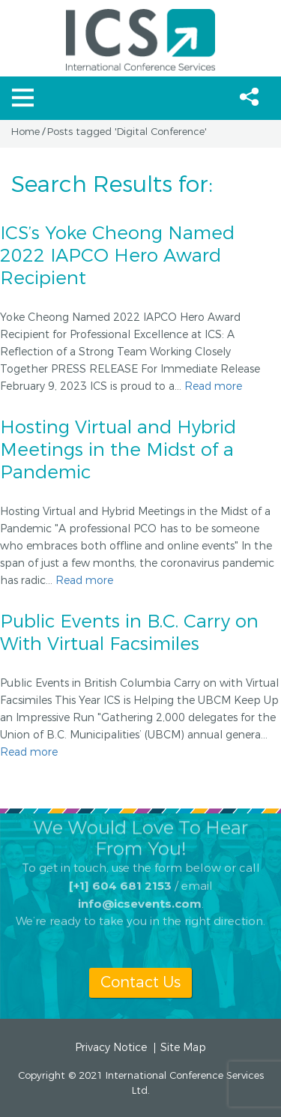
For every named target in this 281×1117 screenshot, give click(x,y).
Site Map (183, 1048)
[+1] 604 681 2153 (120, 875)
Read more (213, 386)
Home (25, 132)
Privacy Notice (111, 1048)
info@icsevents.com (140, 893)
